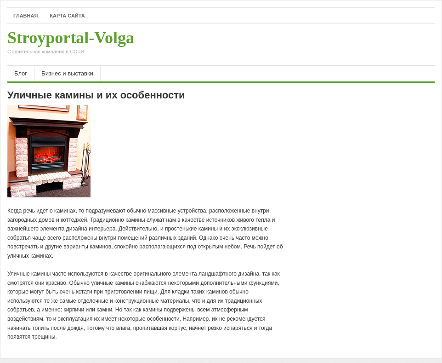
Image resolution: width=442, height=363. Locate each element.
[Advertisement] (327, 44)
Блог (20, 73)
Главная (25, 15)
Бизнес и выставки (67, 73)
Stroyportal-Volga (70, 44)
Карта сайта (67, 15)
